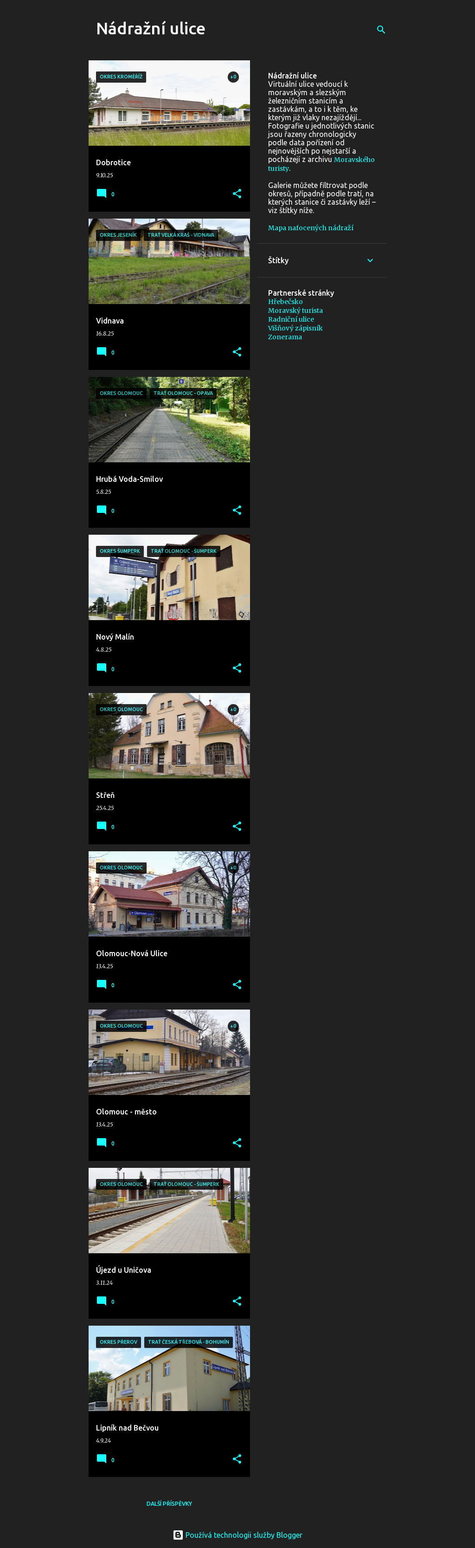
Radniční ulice (291, 319)
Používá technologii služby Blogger (237, 1535)
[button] (237, 194)
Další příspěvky (169, 1504)
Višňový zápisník (295, 328)
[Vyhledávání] (381, 30)
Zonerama (285, 337)
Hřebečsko (285, 302)
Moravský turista (295, 310)
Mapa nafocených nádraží (310, 228)
